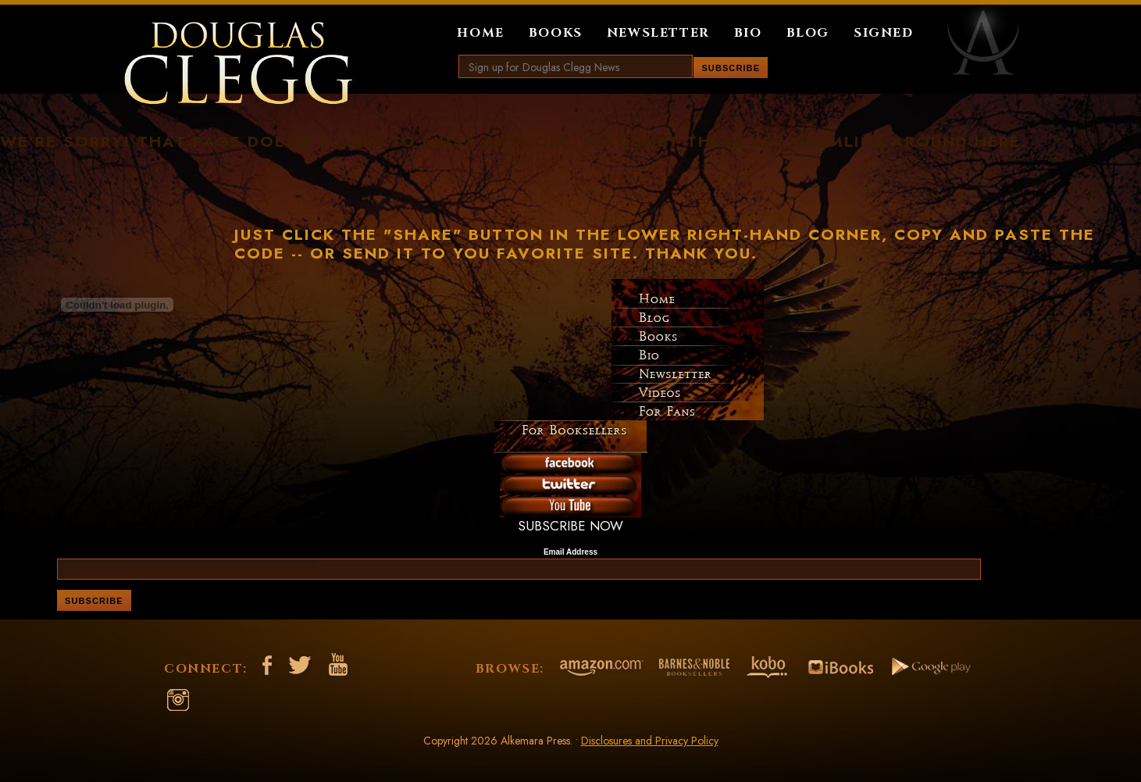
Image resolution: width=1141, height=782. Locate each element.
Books (556, 32)
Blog (807, 32)
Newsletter (658, 32)
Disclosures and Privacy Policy (649, 740)
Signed (884, 32)
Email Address (570, 552)
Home (480, 32)
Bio (748, 32)
